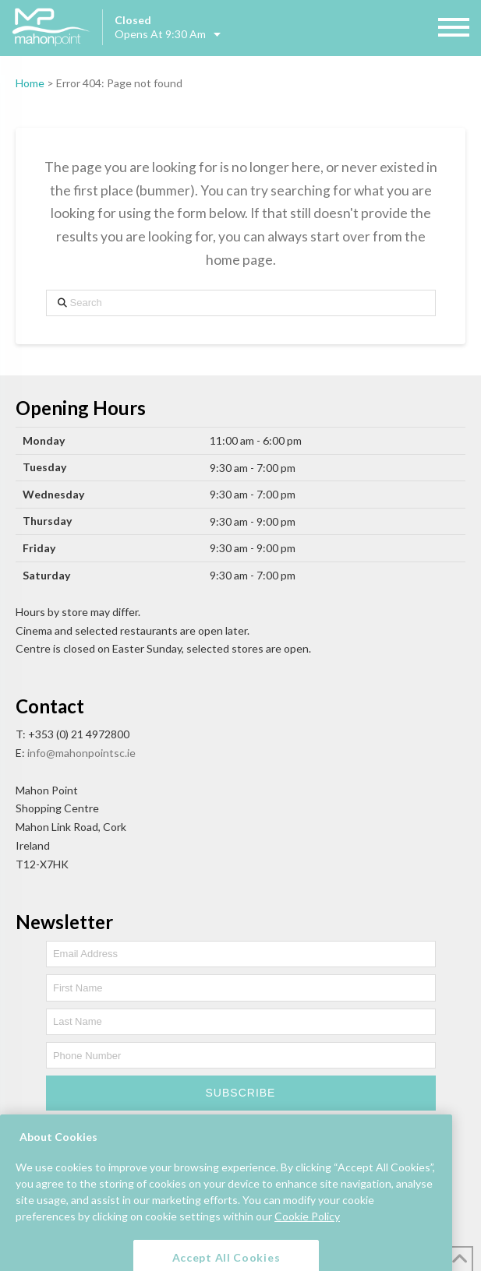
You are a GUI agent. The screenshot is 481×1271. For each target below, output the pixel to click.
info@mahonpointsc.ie (81, 752)
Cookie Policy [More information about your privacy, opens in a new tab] (307, 1231)
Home (30, 83)
